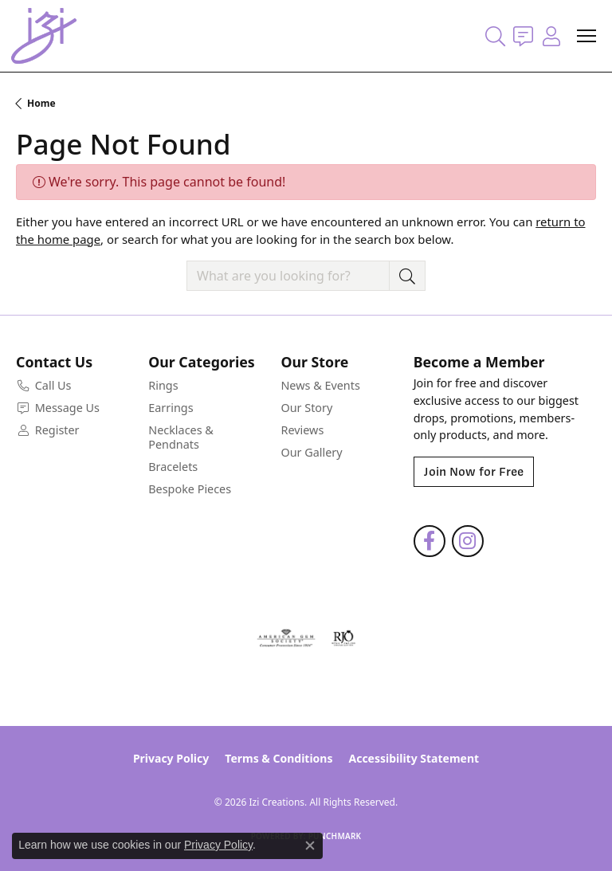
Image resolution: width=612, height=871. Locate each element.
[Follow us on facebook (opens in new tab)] (429, 541)
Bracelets (173, 466)
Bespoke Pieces (189, 488)
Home (41, 103)
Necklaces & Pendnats (181, 437)
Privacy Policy (171, 758)
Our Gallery (311, 452)
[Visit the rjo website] (343, 638)
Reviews (302, 429)
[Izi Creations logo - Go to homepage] (44, 36)
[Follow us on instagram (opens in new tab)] (468, 541)
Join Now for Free (474, 472)
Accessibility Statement (413, 758)
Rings (163, 385)
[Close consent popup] (310, 845)
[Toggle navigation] (586, 36)
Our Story (306, 407)
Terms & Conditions (278, 758)
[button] (495, 36)
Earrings (170, 407)
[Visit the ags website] (286, 638)
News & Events (319, 385)
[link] (523, 36)
